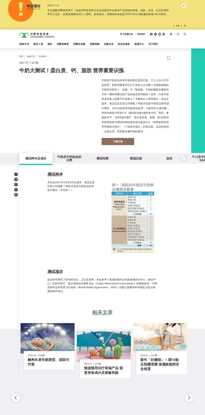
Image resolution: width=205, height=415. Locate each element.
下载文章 (118, 141)
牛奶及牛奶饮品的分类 (69, 158)
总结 (169, 158)
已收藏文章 (126, 34)
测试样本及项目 (35, 158)
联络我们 (141, 34)
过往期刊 (43, 56)
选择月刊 (31, 56)
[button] (174, 26)
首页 (21, 56)
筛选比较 (136, 158)
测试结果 (103, 158)
